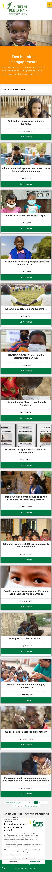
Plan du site (15, 864)
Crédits (35, 868)
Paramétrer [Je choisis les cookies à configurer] (13, 862)
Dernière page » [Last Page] (31, 806)
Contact (37, 864)
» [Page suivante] (21, 806)
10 (15, 806)
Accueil (15, 89)
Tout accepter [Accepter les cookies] (34, 862)
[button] (4, 868)
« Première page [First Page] (13, 802)
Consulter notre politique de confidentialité (16, 854)
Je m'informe (26, 137)
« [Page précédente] (22, 802)
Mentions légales (27, 864)
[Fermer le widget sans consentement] (11, 819)
